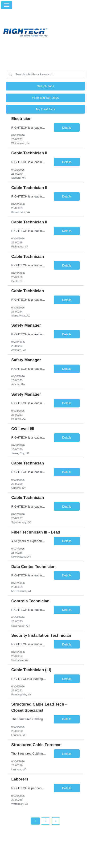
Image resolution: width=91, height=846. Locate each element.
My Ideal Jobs (45, 109)
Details (66, 127)
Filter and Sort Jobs (45, 97)
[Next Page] (55, 821)
